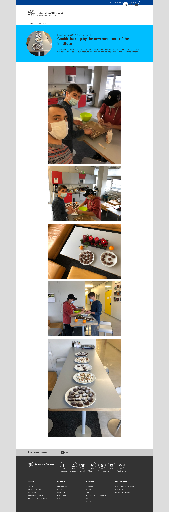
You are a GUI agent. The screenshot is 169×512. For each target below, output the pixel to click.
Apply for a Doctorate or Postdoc (96, 496)
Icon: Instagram (73, 465)
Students (32, 486)
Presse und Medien (36, 495)
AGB (59, 498)
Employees (32, 492)
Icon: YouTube (102, 465)
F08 (133, 2)
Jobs (88, 492)
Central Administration (124, 492)
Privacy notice (63, 489)
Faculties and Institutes (125, 486)
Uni (117, 2)
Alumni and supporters (37, 498)
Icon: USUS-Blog (121, 465)
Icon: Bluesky (82, 465)
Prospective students (36, 489)
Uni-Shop (90, 501)
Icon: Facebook (63, 465)
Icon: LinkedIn (111, 465)
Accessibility (62, 492)
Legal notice (62, 486)
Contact (66, 452)
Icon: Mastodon (92, 465)
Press (88, 489)
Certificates (62, 495)
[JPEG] (84, 115)
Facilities (119, 489)
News (32, 23)
